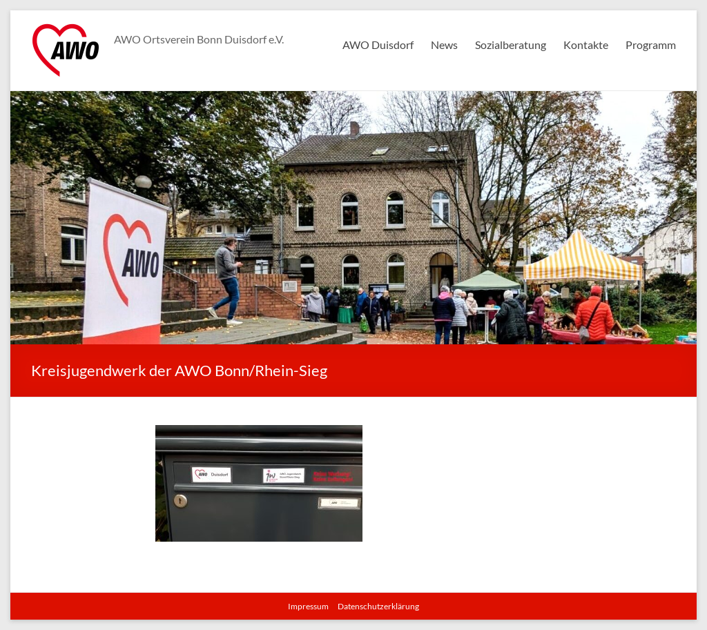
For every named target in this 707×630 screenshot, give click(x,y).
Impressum (308, 606)
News (444, 44)
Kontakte (585, 44)
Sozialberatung (510, 44)
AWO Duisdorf (378, 44)
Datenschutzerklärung (378, 606)
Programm (651, 44)
